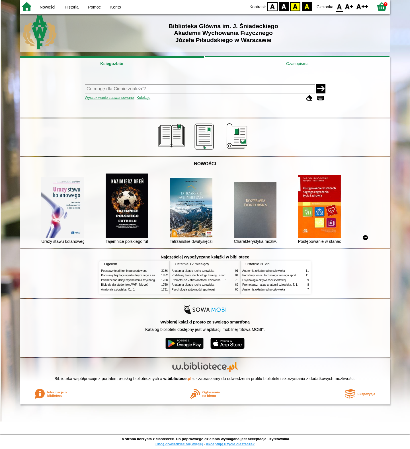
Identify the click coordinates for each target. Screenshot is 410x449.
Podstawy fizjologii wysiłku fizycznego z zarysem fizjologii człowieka (144, 275)
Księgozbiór (112, 63)
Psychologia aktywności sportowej (193, 289)
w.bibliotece (177, 378)
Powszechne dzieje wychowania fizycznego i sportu (134, 280)
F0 (339, 6)
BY (307, 6)
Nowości (47, 7)
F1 (349, 6)
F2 (362, 6)
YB (295, 6)
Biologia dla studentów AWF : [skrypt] (124, 284)
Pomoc (94, 7)
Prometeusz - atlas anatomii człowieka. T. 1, (199, 280)
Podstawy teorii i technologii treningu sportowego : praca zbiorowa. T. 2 (217, 275)
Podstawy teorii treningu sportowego (124, 270)
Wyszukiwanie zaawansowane (109, 97)
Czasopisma (297, 63)
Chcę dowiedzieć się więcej (179, 444)
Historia (72, 7)
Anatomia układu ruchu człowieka (193, 270)
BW (284, 6)
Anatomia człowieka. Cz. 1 (118, 289)
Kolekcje (143, 97)
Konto (115, 7)
